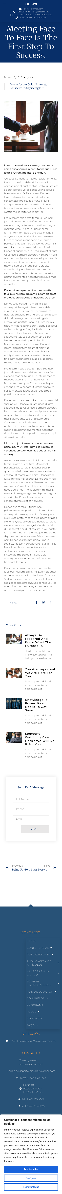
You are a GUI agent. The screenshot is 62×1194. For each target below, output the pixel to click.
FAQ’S (32, 1025)
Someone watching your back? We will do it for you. (39, 739)
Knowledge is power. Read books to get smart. (36, 705)
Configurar (31, 1178)
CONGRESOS (37, 998)
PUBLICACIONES (40, 954)
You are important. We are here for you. (40, 672)
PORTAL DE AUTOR (42, 992)
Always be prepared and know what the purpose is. (38, 640)
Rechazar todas (31, 1187)
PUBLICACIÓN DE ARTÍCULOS (43, 963)
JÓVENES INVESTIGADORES (43, 983)
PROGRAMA (35, 1005)
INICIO (31, 941)
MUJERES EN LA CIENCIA (43, 973)
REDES (33, 1012)
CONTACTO (34, 1018)
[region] (31, 1154)
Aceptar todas (31, 1169)
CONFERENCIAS (39, 948)
